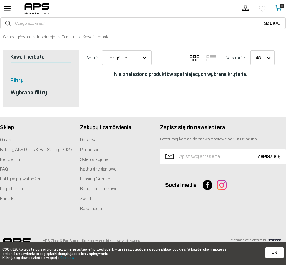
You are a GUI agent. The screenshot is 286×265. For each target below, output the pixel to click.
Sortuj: (92, 58)
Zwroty (87, 198)
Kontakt (7, 198)
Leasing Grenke (95, 179)
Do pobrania (11, 189)
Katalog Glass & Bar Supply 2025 (36, 149)
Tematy (68, 37)
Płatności (89, 149)
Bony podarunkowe (98, 189)
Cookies (67, 258)
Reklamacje (91, 208)
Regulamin (10, 159)
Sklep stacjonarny (97, 159)
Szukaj (272, 23)
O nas (5, 140)
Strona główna (16, 37)
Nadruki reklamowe (98, 169)
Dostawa (88, 140)
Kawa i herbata (96, 37)
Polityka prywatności (20, 179)
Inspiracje (46, 37)
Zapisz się (269, 156)
